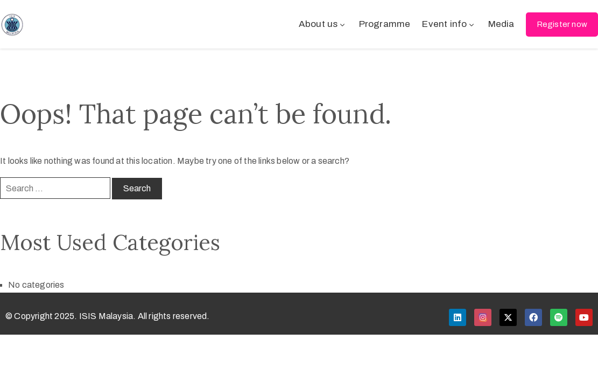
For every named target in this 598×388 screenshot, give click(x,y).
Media (501, 24)
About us (323, 24)
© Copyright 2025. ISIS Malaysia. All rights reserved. (107, 316)
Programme (385, 24)
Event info (449, 24)
